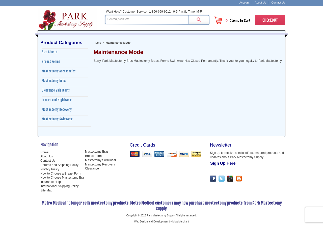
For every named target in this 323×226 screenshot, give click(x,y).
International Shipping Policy (59, 186)
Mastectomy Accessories (58, 71)
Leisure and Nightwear (57, 100)
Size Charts (49, 52)
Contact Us (278, 2)
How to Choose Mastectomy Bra (62, 177)
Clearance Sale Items (56, 90)
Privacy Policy (49, 169)
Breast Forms (51, 62)
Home (97, 42)
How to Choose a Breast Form (60, 173)
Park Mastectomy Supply (70, 19)
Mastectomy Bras (97, 151)
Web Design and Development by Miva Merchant (161, 221)
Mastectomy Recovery (57, 109)
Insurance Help (50, 182)
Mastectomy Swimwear (57, 119)
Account (244, 2)
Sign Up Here (222, 163)
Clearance (92, 168)
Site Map (46, 190)
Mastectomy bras (54, 81)
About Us (260, 2)
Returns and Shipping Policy (59, 165)
